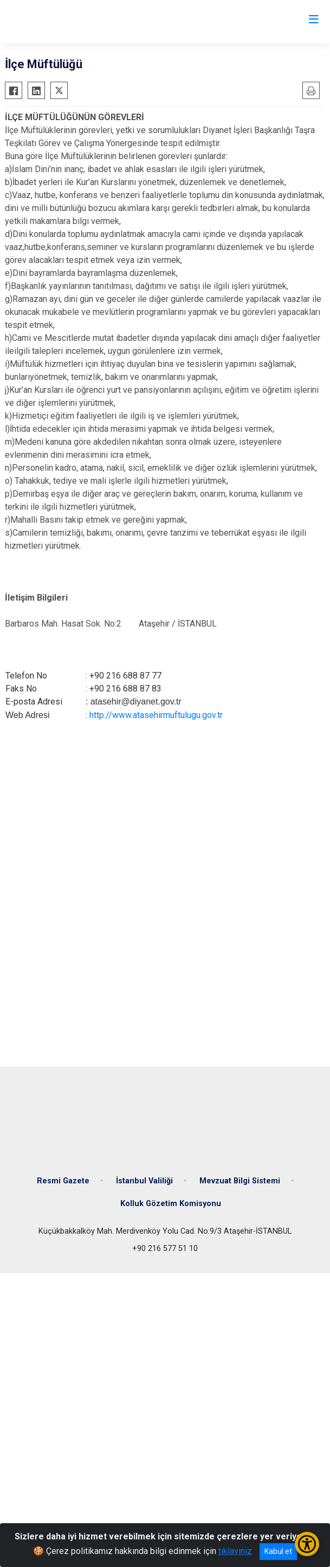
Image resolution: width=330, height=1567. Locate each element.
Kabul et (278, 1551)
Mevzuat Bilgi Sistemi (239, 1181)
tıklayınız (235, 1551)
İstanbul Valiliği (144, 1181)
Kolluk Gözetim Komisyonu (170, 1203)
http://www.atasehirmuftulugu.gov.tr (156, 715)
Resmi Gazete (63, 1181)
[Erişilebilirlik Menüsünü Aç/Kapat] (307, 1544)
